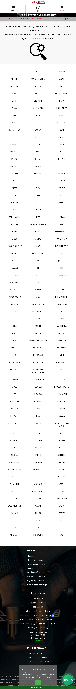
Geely (61, 202)
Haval (61, 224)
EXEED (14, 188)
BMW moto (38, 108)
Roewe (61, 416)
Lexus (61, 311)
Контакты (52, 18)
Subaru (38, 462)
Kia (38, 282)
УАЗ (61, 535)
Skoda (14, 455)
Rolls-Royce (14, 423)
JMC (38, 275)
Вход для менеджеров (38, 584)
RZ (14, 433)
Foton (14, 202)
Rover (38, 423)
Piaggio (38, 394)
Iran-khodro (38, 253)
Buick (14, 122)
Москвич (38, 535)
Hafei (38, 217)
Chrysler (61, 137)
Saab (61, 433)
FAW (38, 188)
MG (14, 355)
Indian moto (61, 246)
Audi (61, 79)
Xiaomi (38, 506)
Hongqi (14, 239)
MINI (61, 355)
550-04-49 (38, 607)
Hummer (38, 239)
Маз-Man (14, 535)
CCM (62, 130)
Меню (62, 9)
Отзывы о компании (36, 576)
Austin (14, 86)
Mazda (14, 347)
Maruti (38, 333)
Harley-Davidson (38, 224)
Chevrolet (38, 137)
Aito (38, 72)
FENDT (62, 188)
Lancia (14, 304)
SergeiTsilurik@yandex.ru (38, 611)
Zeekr (38, 513)
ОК (38, 683)
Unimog (38, 484)
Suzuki (61, 462)
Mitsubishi (14, 362)
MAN (14, 333)
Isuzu (61, 253)
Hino (14, 231)
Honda (38, 231)
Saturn (38, 440)
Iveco (14, 260)
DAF (38, 151)
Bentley (14, 101)
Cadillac (61, 122)
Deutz (62, 166)
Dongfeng (38, 173)
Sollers (61, 455)
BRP (14, 115)
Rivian (38, 416)
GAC (38, 202)
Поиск (13, 9)
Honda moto (61, 231)
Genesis (14, 209)
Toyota (61, 476)
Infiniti (14, 253)
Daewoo (14, 151)
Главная (31, 556)
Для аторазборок (35, 580)
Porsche (61, 401)
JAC (38, 260)
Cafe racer (14, 130)
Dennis (61, 159)
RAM (38, 408)
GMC (61, 209)
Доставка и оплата (23, 18)
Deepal (38, 159)
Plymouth (61, 394)
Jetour (14, 275)
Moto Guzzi (14, 369)
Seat (61, 447)
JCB (38, 268)
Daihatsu (61, 151)
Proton (14, 408)
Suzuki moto (14, 469)
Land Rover (38, 304)
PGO (14, 394)
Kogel (62, 282)
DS (14, 180)
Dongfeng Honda (61, 173)
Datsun (14, 159)
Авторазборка (8, 18)
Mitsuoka (38, 362)
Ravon (61, 408)
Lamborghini (61, 297)
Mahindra (62, 326)
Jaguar (14, 268)
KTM (62, 289)
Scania (61, 440)
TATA (14, 476)
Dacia (61, 144)
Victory (14, 491)
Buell (61, 115)
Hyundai (38, 246)
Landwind (61, 304)
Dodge (14, 173)
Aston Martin (38, 79)
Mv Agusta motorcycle (38, 371)
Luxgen (38, 326)
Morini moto (61, 362)
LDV (14, 311)
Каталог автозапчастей (38, 560)
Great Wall (14, 217)
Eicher (61, 180)
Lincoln (38, 318)
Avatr (38, 86)
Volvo (62, 491)
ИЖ (14, 527)
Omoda (61, 379)
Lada (38, 297)
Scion (38, 447)
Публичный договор (36, 572)
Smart (38, 455)
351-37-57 (38, 598)
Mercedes (38, 347)
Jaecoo (61, 260)
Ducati (38, 180)
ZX (14, 520)
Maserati (61, 333)
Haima (62, 217)
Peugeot (38, 387)
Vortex (14, 498)
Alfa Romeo (61, 72)
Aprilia (14, 79)
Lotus (14, 326)
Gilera (38, 209)
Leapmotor (38, 311)
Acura (14, 72)
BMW (14, 108)
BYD (38, 122)
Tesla (38, 476)
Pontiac (38, 401)
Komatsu (14, 289)
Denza (14, 166)
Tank (61, 469)
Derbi (38, 166)
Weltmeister (14, 506)
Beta (61, 101)
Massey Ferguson (38, 340)
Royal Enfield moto (62, 424)
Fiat (38, 195)
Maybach (61, 340)
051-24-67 (38, 602)
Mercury (61, 347)
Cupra (38, 144)
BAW (14, 93)
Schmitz (14, 447)
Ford (61, 195)
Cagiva (38, 130)
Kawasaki (14, 282)
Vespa (61, 484)
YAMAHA (14, 513)
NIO (61, 369)
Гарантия (67, 18)
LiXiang (61, 318)
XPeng (62, 506)
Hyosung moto (14, 246)
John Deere (61, 275)
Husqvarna (61, 239)
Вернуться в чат (38, 687)
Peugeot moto (61, 387)
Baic (61, 86)
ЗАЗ (61, 520)
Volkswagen (38, 491)
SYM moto (38, 469)
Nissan (14, 379)
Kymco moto (14, 297)
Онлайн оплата (37, 18)
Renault (14, 416)
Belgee (38, 93)
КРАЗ (38, 527)
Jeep (62, 268)
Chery (14, 137)
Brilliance (61, 108)
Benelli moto (62, 93)
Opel (14, 387)
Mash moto (14, 340)
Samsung (14, 440)
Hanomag (14, 224)
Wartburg (61, 498)
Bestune (38, 101)
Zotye (62, 513)
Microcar (38, 355)
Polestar (14, 401)
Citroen (14, 144)
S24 (38, 433)
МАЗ (62, 527)
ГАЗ (38, 520)
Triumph (14, 484)
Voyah (38, 498)
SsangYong (14, 462)
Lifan (14, 318)
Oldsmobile (38, 379)
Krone (38, 289)
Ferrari (14, 195)
